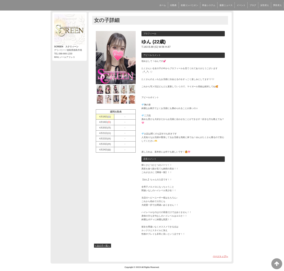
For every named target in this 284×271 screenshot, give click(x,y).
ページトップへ (220, 256)
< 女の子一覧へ (102, 245)
